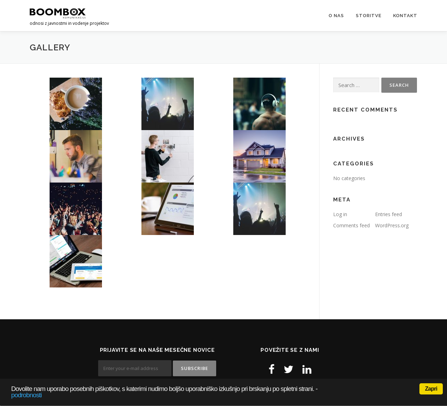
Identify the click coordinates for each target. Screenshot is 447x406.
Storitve (368, 15)
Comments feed (351, 225)
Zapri (431, 389)
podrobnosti (26, 395)
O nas (336, 15)
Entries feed (388, 214)
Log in (340, 214)
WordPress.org (392, 225)
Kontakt (405, 15)
